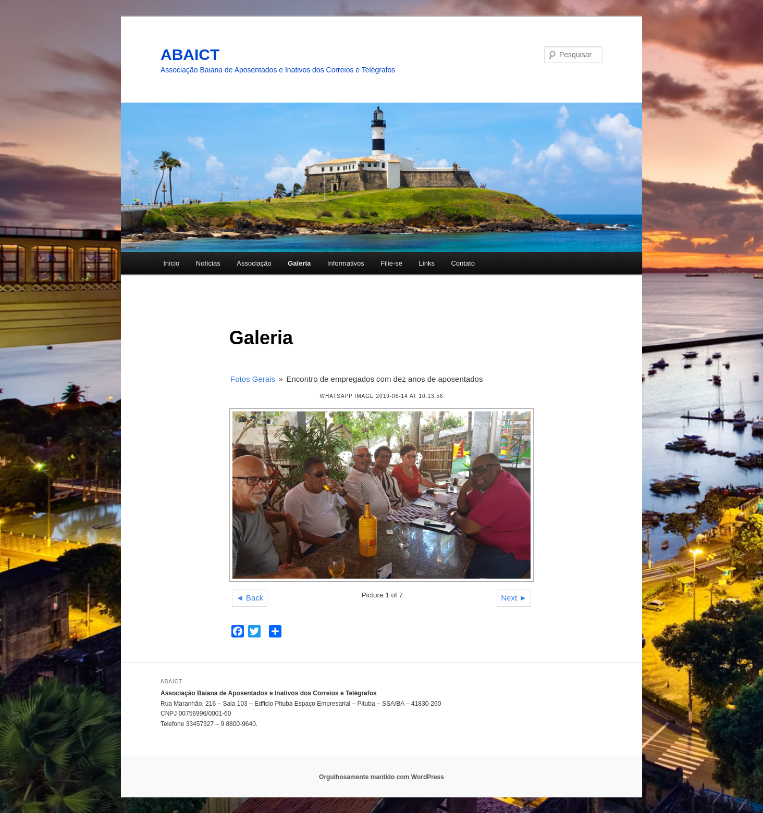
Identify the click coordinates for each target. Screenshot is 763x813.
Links (427, 263)
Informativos (345, 263)
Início (171, 263)
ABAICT (190, 54)
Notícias (208, 263)
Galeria (299, 263)
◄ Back (249, 597)
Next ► (514, 597)
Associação (254, 263)
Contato (463, 263)
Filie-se (391, 263)
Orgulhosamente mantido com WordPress (381, 777)
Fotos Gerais (252, 378)
